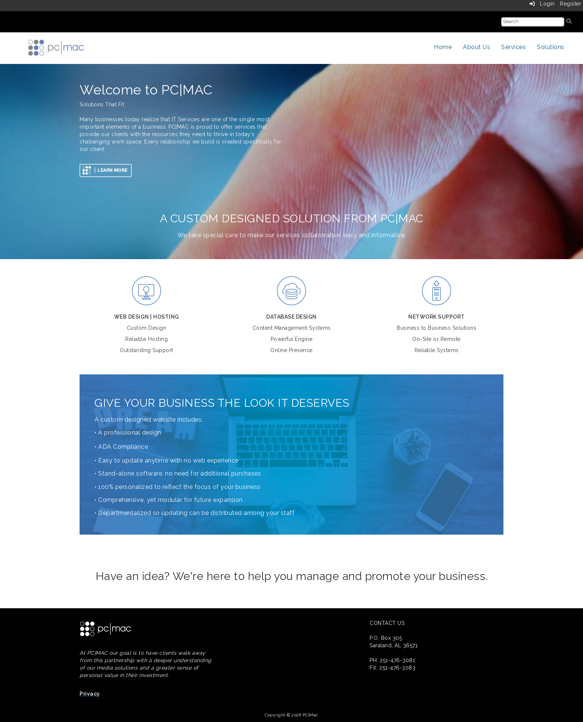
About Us (476, 47)
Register (570, 4)
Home (443, 47)
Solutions (550, 47)
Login (542, 4)
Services (513, 47)
